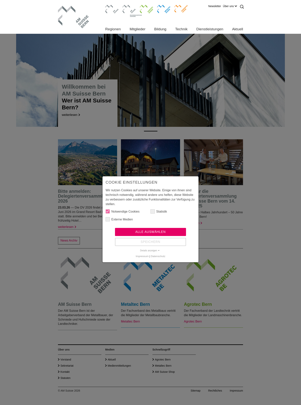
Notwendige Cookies (123, 211)
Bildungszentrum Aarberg (129, 8)
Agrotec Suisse (144, 8)
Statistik (158, 211)
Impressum (142, 256)
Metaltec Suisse (161, 8)
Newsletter (214, 6)
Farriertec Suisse (179, 8)
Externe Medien (119, 219)
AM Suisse (110, 6)
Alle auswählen (150, 231)
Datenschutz (158, 256)
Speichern (150, 241)
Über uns (230, 6)
